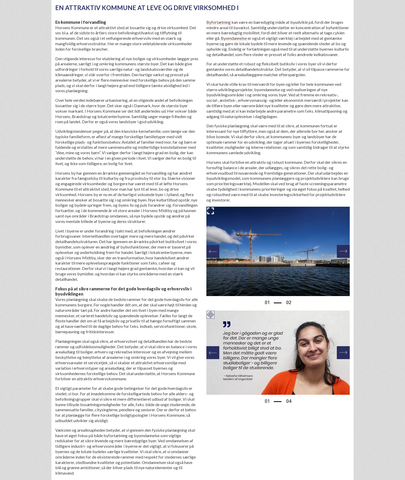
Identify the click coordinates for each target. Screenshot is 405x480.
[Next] (343, 251)
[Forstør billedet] (210, 211)
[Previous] (212, 251)
